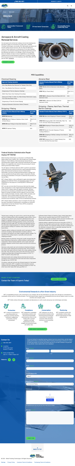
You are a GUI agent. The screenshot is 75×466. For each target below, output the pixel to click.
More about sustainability (37, 329)
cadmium (3, 181)
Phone (30, 366)
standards (11, 58)
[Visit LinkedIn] (13, 359)
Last (51, 353)
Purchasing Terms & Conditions (42, 462)
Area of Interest (32, 381)
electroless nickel (24, 181)
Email (30, 358)
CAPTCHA (28, 428)
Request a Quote (8, 62)
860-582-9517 (19, 1)
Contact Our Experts (58, 279)
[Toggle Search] (67, 5)
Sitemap (3, 462)
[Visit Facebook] (9, 359)
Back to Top (37, 448)
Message (30, 410)
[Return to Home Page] (37, 456)
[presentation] (37, 432)
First (27, 353)
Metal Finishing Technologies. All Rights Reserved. (19, 458)
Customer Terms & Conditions (24, 462)
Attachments (29, 389)
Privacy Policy (11, 462)
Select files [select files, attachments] (50, 400)
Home (4, 12)
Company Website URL (31, 373)
